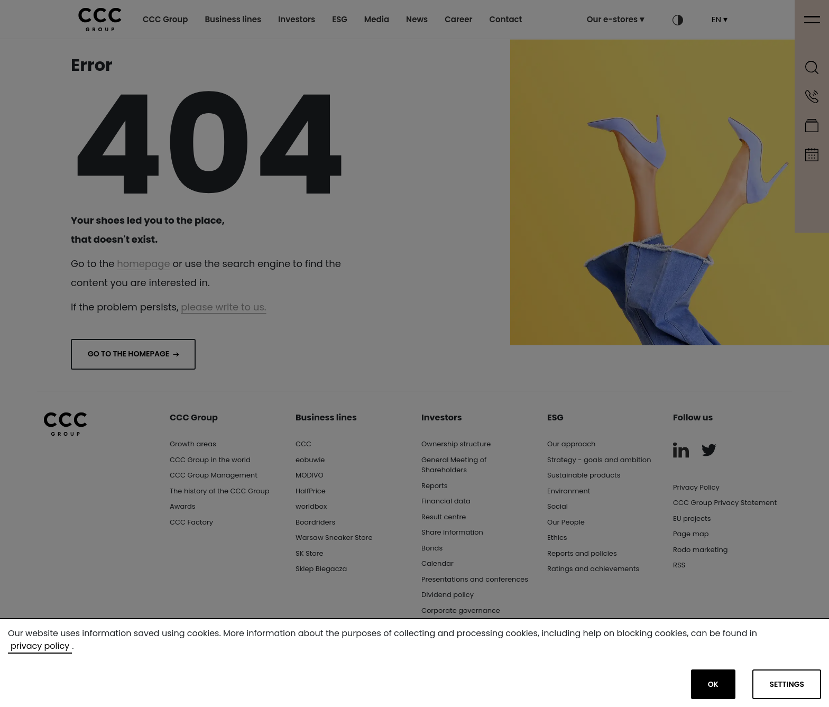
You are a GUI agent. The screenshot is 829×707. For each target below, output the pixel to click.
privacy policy (40, 646)
